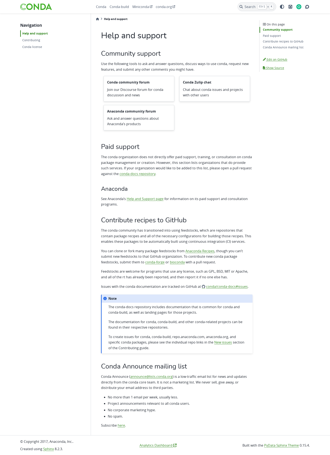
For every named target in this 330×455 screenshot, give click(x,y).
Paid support (272, 36)
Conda (101, 6)
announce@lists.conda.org (151, 376)
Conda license (32, 47)
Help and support (35, 33)
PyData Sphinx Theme (281, 445)
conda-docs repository (137, 173)
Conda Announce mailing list (283, 47)
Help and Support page (145, 198)
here (121, 425)
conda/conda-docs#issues (227, 286)
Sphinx (48, 449)
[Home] (97, 19)
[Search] (257, 6)
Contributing (31, 40)
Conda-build (119, 6)
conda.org (164, 6)
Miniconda (140, 6)
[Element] (298, 6)
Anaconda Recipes (199, 251)
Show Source (273, 68)
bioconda (177, 262)
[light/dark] (282, 6)
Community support (278, 30)
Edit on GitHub (275, 59)
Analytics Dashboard (158, 445)
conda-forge (155, 262)
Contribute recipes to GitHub (283, 41)
